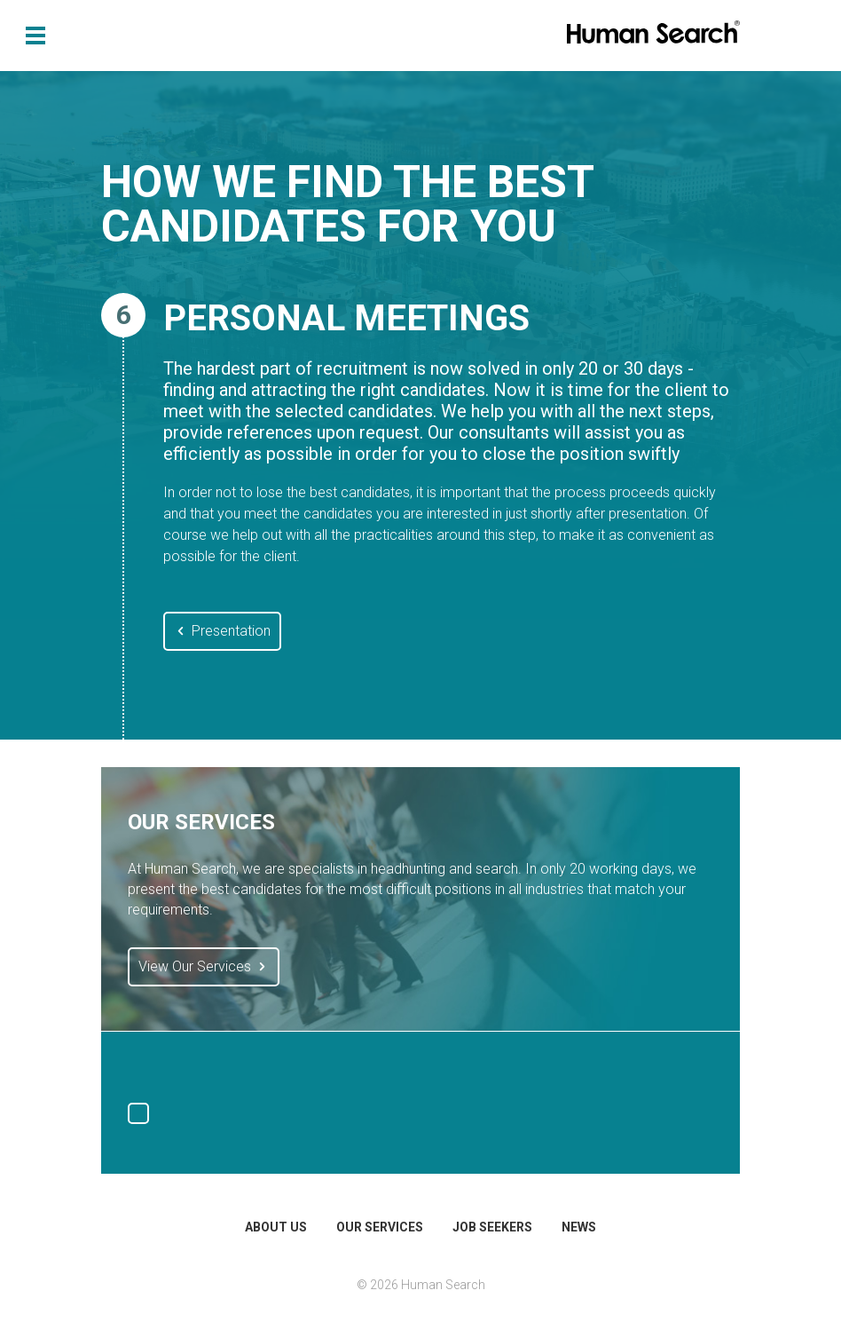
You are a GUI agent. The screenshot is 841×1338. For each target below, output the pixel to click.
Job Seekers (492, 1227)
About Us (276, 1227)
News (579, 1227)
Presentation (222, 631)
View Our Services (203, 967)
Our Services (379, 1227)
